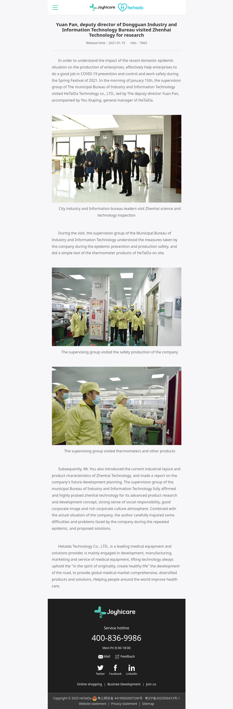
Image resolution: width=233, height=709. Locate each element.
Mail (104, 656)
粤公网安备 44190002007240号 (120, 698)
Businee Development (123, 684)
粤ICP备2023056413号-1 (162, 698)
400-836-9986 (116, 638)
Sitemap (148, 704)
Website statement (92, 704)
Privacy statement (124, 704)
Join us (151, 684)
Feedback (125, 656)
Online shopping (89, 684)
